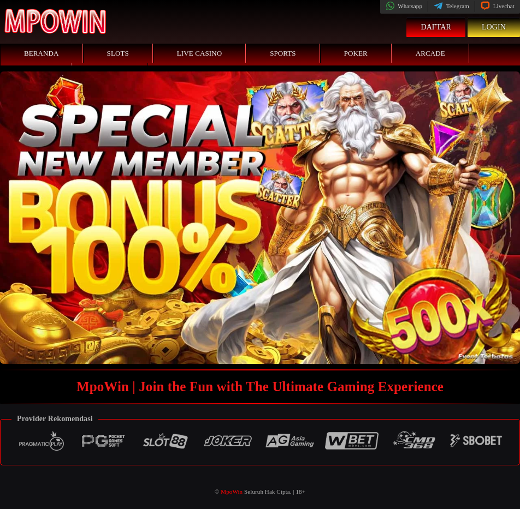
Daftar (436, 27)
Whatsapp (404, 6)
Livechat (498, 6)
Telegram (451, 6)
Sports (283, 53)
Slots (118, 53)
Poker (356, 53)
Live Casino (199, 53)
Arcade (430, 53)
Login (494, 27)
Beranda (41, 53)
